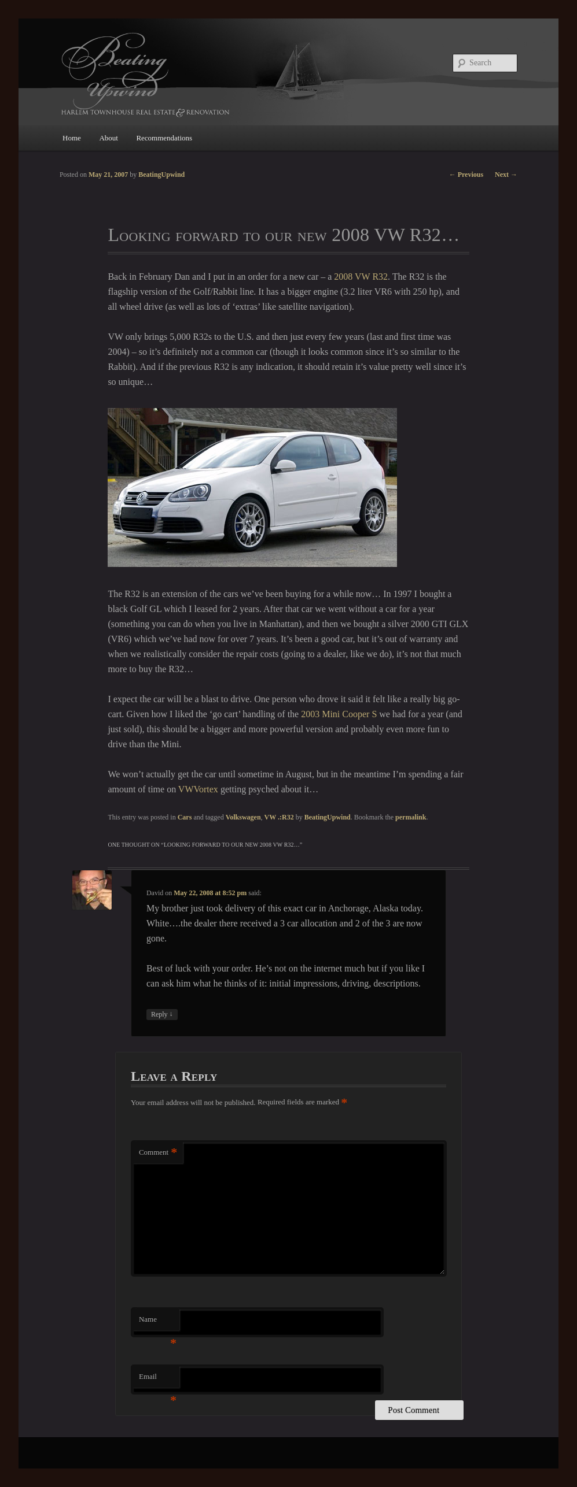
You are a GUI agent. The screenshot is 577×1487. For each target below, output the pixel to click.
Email (158, 1380)
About (108, 138)
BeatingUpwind (327, 817)
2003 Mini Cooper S (339, 714)
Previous (466, 174)
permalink (410, 817)
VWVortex (198, 789)
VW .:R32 (279, 817)
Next (506, 174)
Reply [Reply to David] (162, 1014)
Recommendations (164, 138)
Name (158, 1322)
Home (72, 138)
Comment (158, 1152)
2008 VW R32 (361, 276)
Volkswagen (243, 817)
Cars (185, 817)
